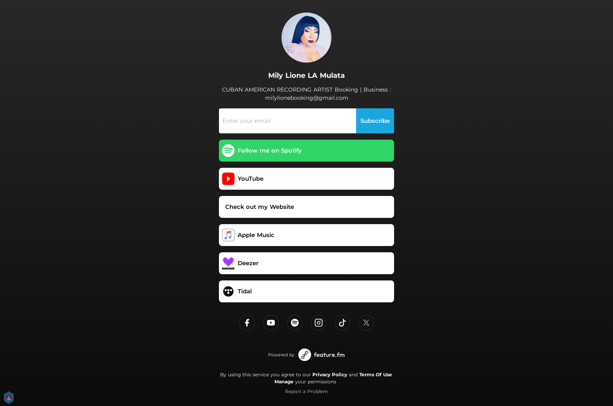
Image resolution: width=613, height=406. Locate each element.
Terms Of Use (375, 374)
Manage (284, 381)
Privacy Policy (329, 374)
